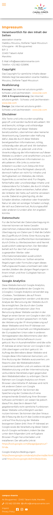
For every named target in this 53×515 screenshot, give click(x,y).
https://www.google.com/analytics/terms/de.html (27, 455)
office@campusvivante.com (37, 503)
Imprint (5, 508)
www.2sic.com (39, 93)
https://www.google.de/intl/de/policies (26, 459)
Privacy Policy (8, 511)
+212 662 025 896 (12, 503)
